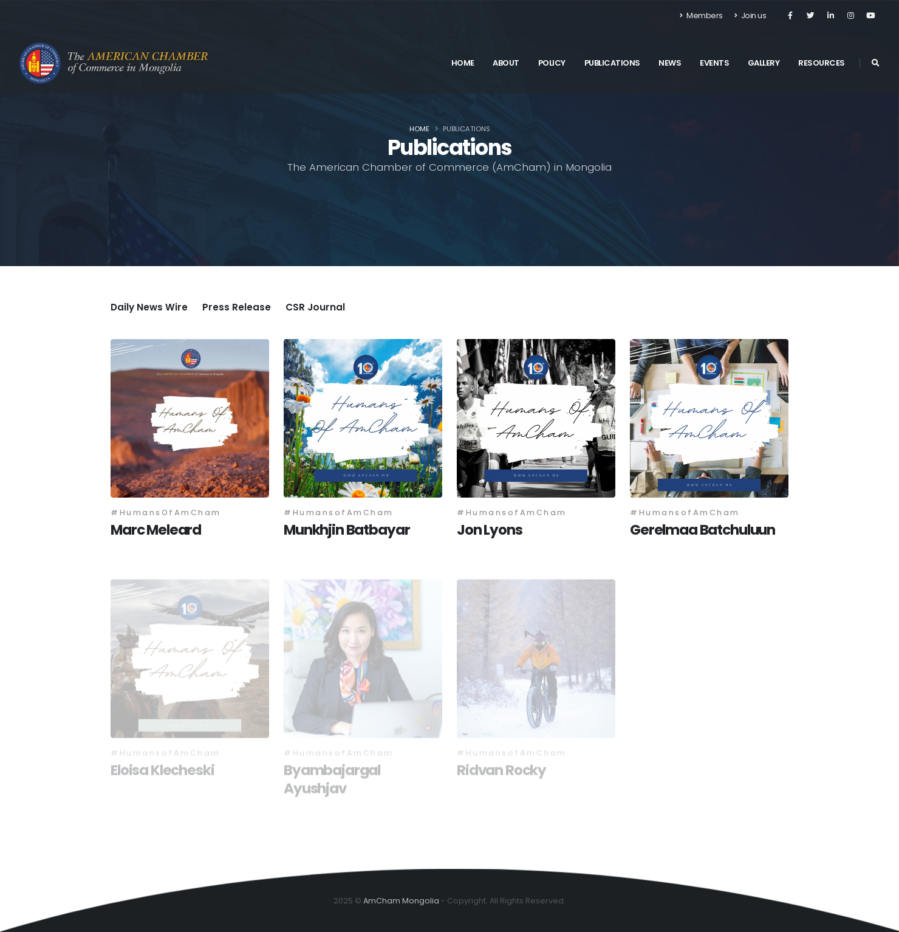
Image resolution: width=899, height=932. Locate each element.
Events (714, 63)
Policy (552, 63)
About (506, 63)
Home (462, 63)
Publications (612, 63)
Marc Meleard (156, 530)
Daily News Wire (149, 307)
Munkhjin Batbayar (346, 530)
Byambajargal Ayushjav (332, 782)
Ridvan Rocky (501, 773)
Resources (821, 63)
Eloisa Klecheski (162, 773)
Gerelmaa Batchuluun (702, 530)
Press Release (236, 307)
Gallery (764, 63)
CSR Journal (315, 307)
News (669, 63)
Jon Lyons (489, 530)
